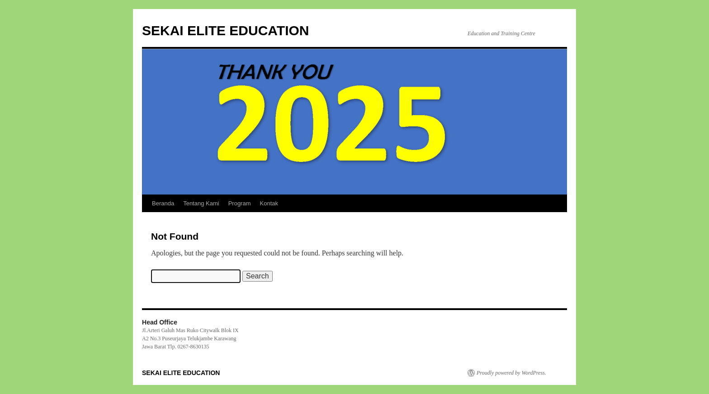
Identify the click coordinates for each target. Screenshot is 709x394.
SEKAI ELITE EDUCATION (225, 30)
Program (239, 203)
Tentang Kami (201, 203)
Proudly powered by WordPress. (511, 373)
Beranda (163, 203)
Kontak (269, 203)
